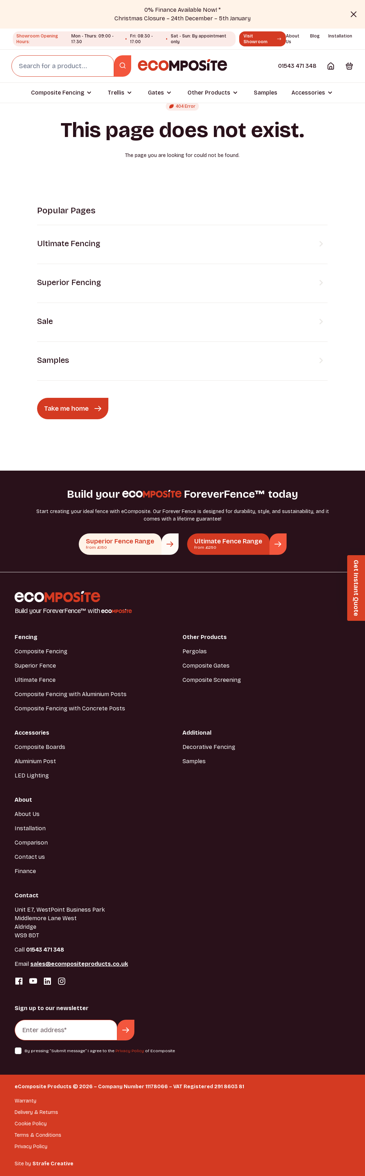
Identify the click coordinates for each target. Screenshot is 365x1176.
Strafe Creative (52, 1164)
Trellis (116, 92)
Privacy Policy (129, 1050)
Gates (156, 92)
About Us (27, 814)
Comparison (31, 842)
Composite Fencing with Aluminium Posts (71, 694)
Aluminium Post (35, 761)
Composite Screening (211, 679)
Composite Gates (206, 665)
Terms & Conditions (38, 1135)
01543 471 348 (297, 65)
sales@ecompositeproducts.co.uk (79, 963)
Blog (315, 36)
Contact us (30, 856)
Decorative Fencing (208, 747)
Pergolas (194, 651)
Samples (265, 92)
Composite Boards (40, 747)
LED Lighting (32, 775)
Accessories (308, 92)
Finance (25, 871)
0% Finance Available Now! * (182, 9)
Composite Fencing (57, 92)
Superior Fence (35, 665)
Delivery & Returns (36, 1112)
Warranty (25, 1101)
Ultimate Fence (35, 679)
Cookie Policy (31, 1124)
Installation (340, 36)
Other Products (208, 92)
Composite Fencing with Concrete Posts (70, 708)
